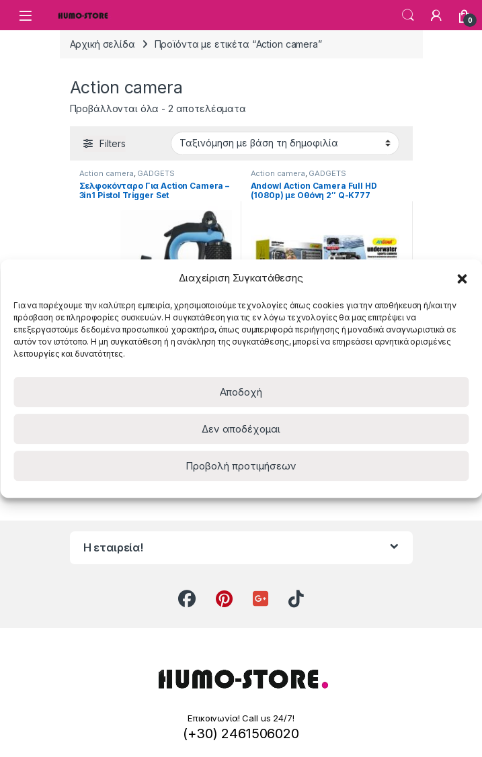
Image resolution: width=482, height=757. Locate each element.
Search (408, 15)
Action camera (106, 173)
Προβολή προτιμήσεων (241, 465)
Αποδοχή (241, 392)
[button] (462, 277)
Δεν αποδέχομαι (241, 428)
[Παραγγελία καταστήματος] (285, 143)
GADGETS (155, 173)
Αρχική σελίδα (102, 44)
